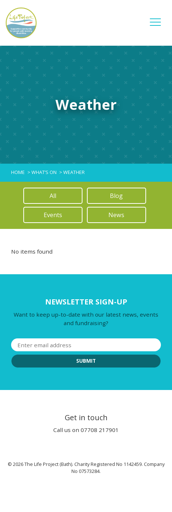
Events (53, 215)
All (53, 196)
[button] (155, 27)
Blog (116, 196)
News (116, 215)
